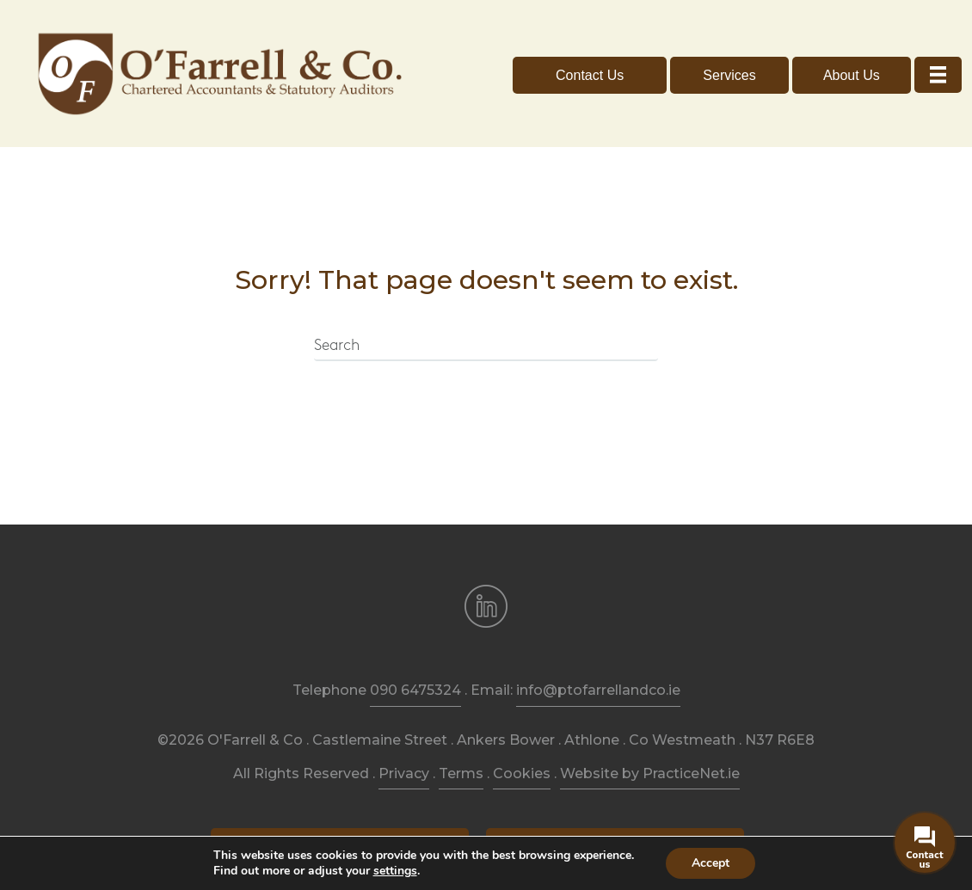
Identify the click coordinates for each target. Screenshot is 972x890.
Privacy (403, 719)
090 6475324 (415, 637)
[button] (590, 48)
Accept (710, 863)
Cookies (522, 719)
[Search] (486, 292)
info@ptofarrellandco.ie (598, 637)
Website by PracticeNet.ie (650, 719)
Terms (461, 719)
